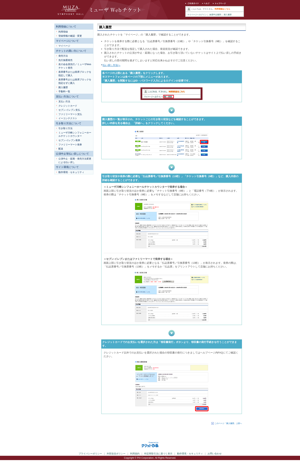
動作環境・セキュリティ (190, 453)
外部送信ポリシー (116, 453)
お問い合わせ (215, 453)
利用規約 (135, 453)
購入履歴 (228, 15)
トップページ (219, 3)
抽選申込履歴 (215, 15)
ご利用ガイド (192, 3)
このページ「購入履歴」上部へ (228, 423)
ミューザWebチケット (100, 10)
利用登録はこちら (222, 9)
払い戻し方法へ (111, 65)
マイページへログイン (197, 15)
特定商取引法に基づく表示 (158, 453)
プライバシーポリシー (90, 453)
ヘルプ (206, 3)
